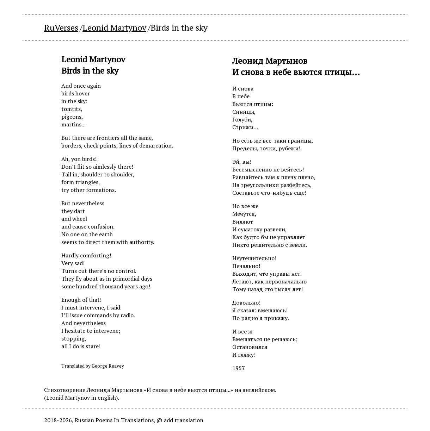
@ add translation (179, 420)
